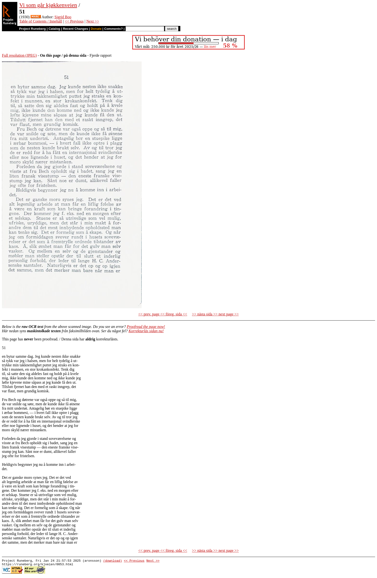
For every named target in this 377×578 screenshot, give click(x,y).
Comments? (113, 29)
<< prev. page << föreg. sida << (162, 314)
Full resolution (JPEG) (19, 55)
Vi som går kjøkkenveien (48, 5)
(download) (112, 561)
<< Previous (74, 21)
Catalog (54, 29)
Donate (96, 29)
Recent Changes (75, 29)
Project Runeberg (32, 29)
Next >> (92, 21)
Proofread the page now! (146, 327)
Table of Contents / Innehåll (40, 21)
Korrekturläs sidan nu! (146, 331)
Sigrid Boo (63, 17)
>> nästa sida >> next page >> (215, 314)
